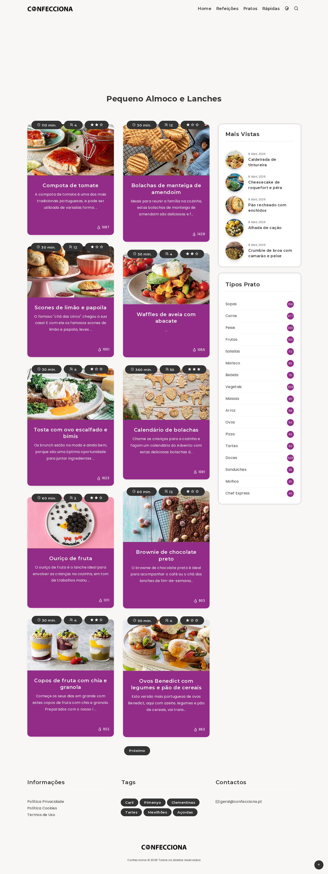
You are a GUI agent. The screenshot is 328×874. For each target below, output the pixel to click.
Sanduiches (236, 469)
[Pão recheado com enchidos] (235, 205)
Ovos (230, 422)
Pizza (230, 434)
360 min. (141, 369)
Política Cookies (42, 808)
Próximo (137, 750)
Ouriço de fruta (70, 558)
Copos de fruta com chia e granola (70, 684)
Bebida (232, 375)
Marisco (233, 363)
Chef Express (238, 493)
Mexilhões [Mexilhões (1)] (157, 812)
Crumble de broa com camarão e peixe (270, 253)
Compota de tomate (70, 185)
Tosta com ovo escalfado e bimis (71, 433)
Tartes (232, 445)
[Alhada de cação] (235, 228)
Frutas (231, 339)
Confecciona (136, 860)
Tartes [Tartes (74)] (131, 812)
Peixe (230, 327)
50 (169, 369)
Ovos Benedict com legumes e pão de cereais (166, 684)
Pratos (250, 8)
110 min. (46, 125)
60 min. (46, 498)
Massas (232, 398)
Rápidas (271, 8)
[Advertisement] (164, 51)
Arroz (231, 410)
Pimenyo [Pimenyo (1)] (152, 802)
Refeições (227, 8)
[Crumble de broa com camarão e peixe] (235, 251)
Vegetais (234, 386)
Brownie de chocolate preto (166, 555)
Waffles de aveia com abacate (166, 317)
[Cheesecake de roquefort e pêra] (235, 182)
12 (168, 125)
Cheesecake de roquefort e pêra (265, 185)
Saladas (233, 351)
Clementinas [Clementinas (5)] (183, 802)
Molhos (232, 481)
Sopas (231, 304)
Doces (231, 457)
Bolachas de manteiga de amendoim (166, 188)
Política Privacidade (45, 801)
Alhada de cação (265, 228)
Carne (231, 315)
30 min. (141, 125)
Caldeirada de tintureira (262, 162)
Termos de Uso (41, 814)
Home (204, 8)
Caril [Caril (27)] (129, 802)
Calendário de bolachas (166, 430)
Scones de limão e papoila (71, 308)
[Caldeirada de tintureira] (235, 160)
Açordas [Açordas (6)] (185, 812)
